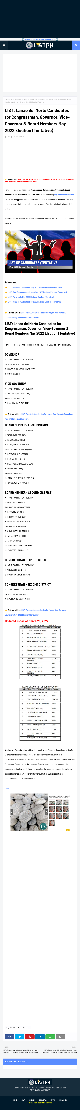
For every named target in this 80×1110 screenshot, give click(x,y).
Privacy (53, 1100)
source (8, 788)
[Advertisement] (40, 19)
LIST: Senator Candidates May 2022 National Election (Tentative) (34, 301)
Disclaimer (63, 1100)
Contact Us (43, 1100)
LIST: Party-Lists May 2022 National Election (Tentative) (31, 297)
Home (7, 99)
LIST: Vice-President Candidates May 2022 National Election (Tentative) (37, 292)
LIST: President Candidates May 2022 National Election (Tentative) (35, 287)
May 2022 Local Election (64, 194)
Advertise (32, 1100)
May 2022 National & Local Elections (21, 99)
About (23, 1100)
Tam (8, 137)
